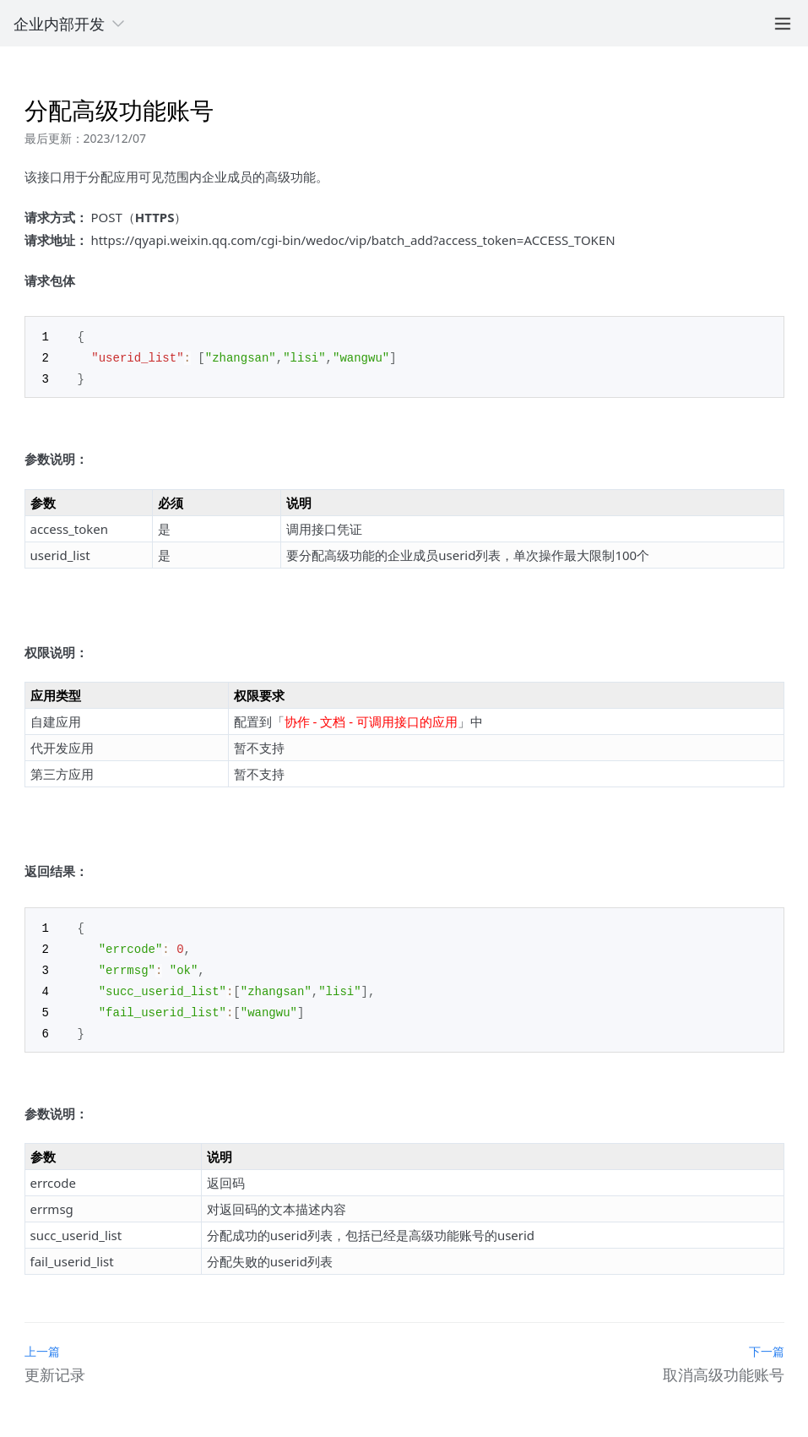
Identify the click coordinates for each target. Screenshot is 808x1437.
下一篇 (766, 1344)
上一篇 (42, 1344)
